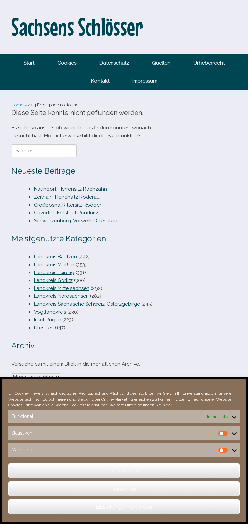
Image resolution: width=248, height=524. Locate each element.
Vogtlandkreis (50, 312)
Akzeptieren (124, 471)
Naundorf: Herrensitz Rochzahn (70, 189)
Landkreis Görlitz (53, 280)
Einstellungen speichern (124, 507)
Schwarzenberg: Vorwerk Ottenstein (75, 221)
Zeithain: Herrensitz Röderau (67, 197)
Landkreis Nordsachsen (61, 296)
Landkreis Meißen (54, 265)
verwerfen (124, 489)
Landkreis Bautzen (55, 257)
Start (28, 63)
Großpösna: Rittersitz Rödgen (68, 205)
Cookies (66, 63)
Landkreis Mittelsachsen (61, 288)
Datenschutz (114, 63)
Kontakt (100, 81)
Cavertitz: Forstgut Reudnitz (66, 213)
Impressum (144, 81)
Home (17, 104)
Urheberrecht (209, 63)
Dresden (44, 328)
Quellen (161, 63)
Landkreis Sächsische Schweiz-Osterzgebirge (87, 304)
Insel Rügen (47, 320)
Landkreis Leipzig (54, 272)
